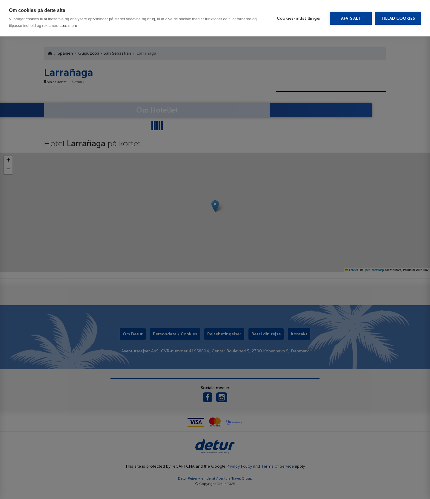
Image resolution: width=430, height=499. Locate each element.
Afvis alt (351, 18)
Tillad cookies (398, 18)
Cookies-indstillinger (299, 18)
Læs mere (68, 25)
